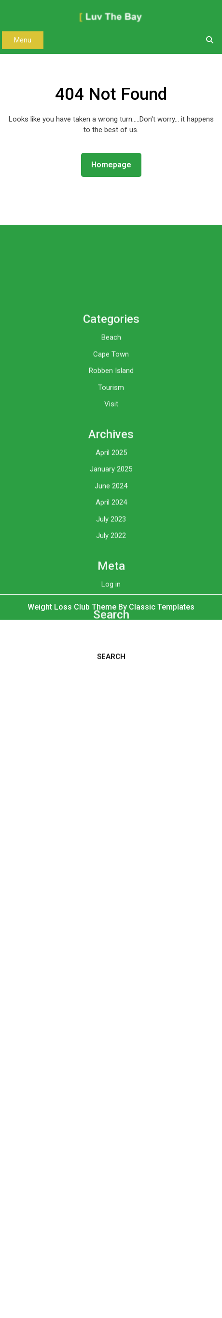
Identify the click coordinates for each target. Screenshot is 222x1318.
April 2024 (111, 596)
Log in (111, 678)
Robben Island (111, 465)
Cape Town (111, 448)
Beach (111, 431)
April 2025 (111, 547)
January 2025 (111, 563)
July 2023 (111, 613)
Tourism (111, 481)
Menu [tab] (22, 40)
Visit (111, 498)
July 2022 (111, 629)
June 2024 (111, 580)
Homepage (115, 164)
